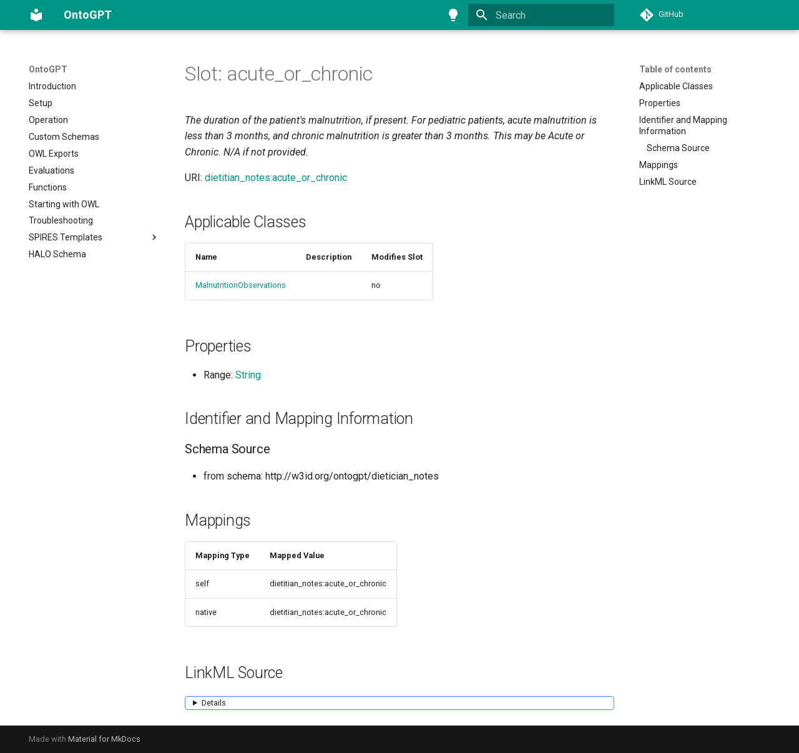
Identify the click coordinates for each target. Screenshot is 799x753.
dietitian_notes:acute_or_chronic (276, 178)
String (248, 375)
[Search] (541, 15)
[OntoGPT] (36, 14)
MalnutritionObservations (240, 285)
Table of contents (675, 69)
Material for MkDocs (104, 739)
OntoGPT (48, 69)
